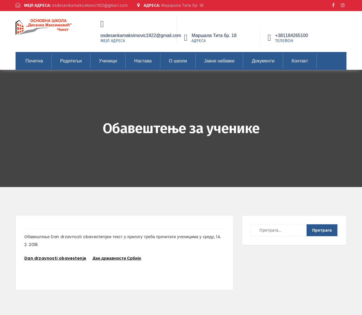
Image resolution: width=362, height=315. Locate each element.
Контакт (300, 60)
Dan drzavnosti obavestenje (55, 257)
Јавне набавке (219, 60)
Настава (143, 60)
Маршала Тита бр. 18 (170, 5)
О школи (178, 60)
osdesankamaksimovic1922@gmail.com (72, 5)
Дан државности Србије (116, 257)
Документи (263, 60)
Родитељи (71, 60)
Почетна (34, 60)
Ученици (108, 60)
